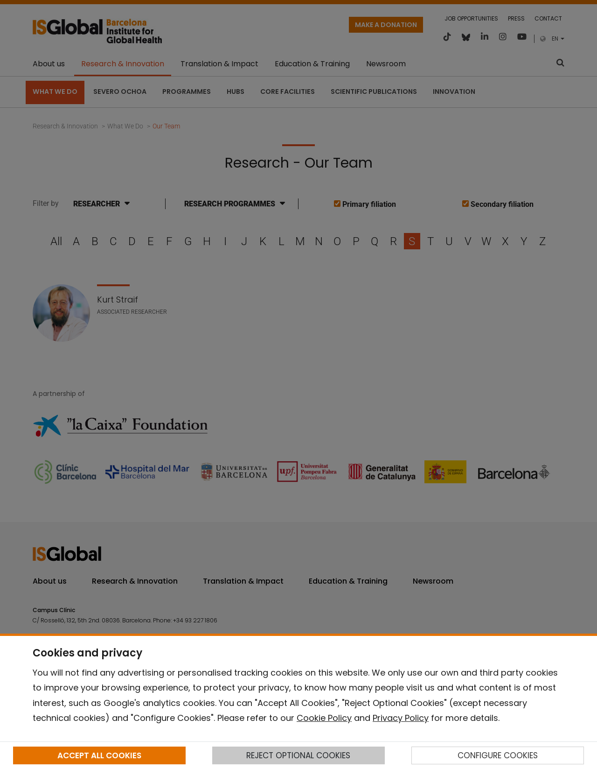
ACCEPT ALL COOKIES (99, 755)
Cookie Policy (324, 718)
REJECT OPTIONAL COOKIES (298, 755)
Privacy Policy (401, 718)
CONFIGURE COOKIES (498, 755)
